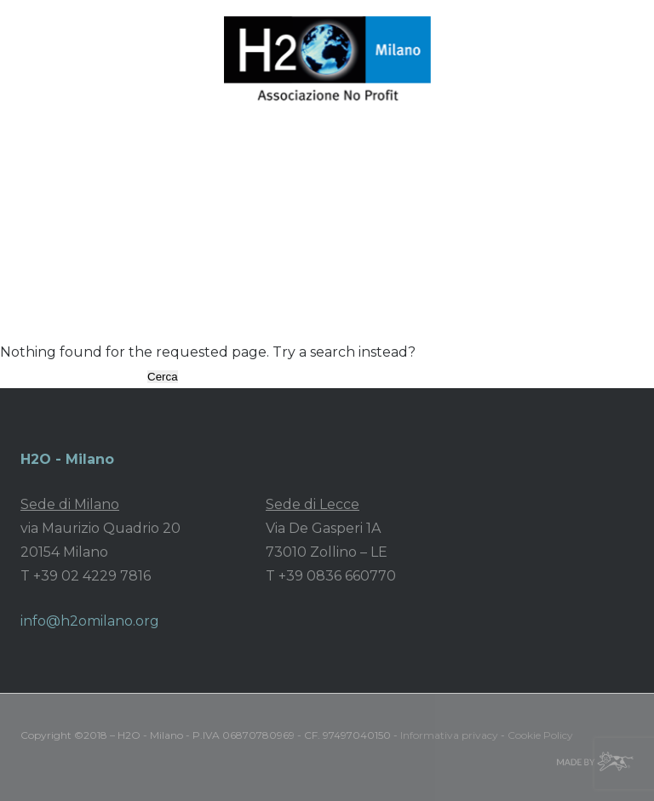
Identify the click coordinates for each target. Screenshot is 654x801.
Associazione (109, 211)
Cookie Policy (540, 735)
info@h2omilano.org (89, 621)
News (373, 211)
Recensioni (505, 211)
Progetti (201, 211)
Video (430, 211)
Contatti (228, 242)
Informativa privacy (449, 735)
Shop (164, 242)
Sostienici (96, 242)
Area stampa (292, 211)
